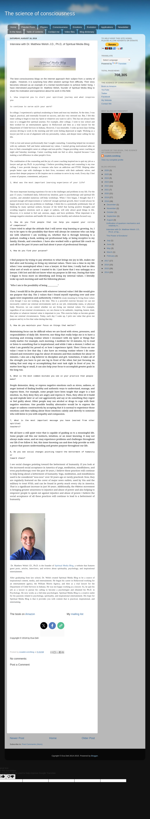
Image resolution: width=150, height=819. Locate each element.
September (112, 216)
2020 (106, 193)
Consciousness (60, 27)
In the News (15, 32)
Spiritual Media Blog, (64, 565)
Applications (107, 27)
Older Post (88, 738)
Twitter (104, 93)
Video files (70, 32)
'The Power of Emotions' (117, 236)
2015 (106, 268)
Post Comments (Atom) (32, 744)
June (109, 244)
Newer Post (17, 738)
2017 (106, 261)
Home (13, 27)
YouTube (105, 90)
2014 (106, 272)
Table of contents (35, 32)
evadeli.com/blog (112, 156)
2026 (106, 170)
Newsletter (123, 27)
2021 (106, 190)
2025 (106, 174)
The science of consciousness (40, 14)
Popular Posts (28, 27)
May (109, 248)
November (111, 208)
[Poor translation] (10, 776)
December (111, 204)
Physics (44, 27)
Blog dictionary (87, 32)
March (110, 252)
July (109, 240)
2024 (106, 178)
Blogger (94, 756)
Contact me (53, 32)
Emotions (77, 27)
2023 (106, 182)
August (110, 220)
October (110, 212)
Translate (119, 64)
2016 (106, 265)
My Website (106, 100)
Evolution (91, 27)
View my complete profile (112, 160)
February (111, 256)
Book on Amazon (108, 86)
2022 (106, 186)
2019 (106, 197)
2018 (106, 201)
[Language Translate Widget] (116, 60)
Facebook (105, 97)
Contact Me (106, 104)
